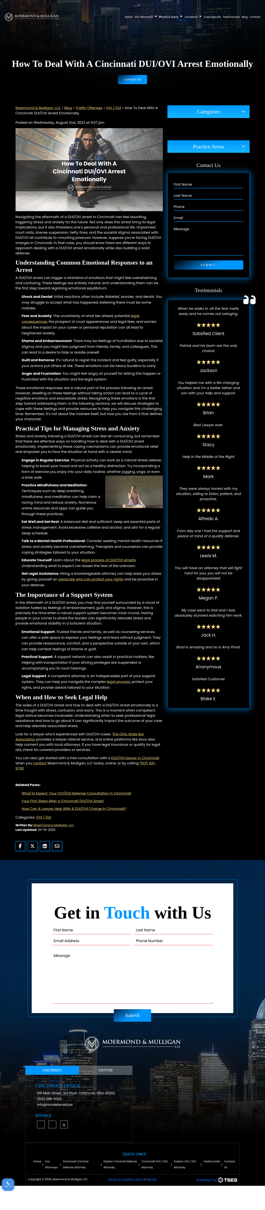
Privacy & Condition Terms (125, 1179)
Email (180, 218)
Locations (193, 17)
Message (183, 229)
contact (39, 763)
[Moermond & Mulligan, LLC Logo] (132, 1043)
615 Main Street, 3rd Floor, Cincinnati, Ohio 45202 (76, 1093)
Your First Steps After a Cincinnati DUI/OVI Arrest (63, 801)
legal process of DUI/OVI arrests (108, 560)
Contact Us (132, 79)
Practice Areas (171, 17)
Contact (254, 17)
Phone (179, 206)
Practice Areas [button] (208, 146)
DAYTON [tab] (106, 1070)
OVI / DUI (43, 817)
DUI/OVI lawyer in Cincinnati (135, 758)
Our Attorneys (146, 17)
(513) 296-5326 (49, 1099)
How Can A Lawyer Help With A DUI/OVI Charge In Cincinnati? (74, 808)
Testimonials (231, 17)
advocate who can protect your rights (90, 579)
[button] (41, 1124)
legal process (118, 681)
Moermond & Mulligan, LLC (54, 825)
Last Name (184, 195)
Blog (245, 17)
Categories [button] (208, 112)
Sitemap (151, 1179)
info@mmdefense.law (55, 1104)
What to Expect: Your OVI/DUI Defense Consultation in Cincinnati (76, 793)
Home (129, 17)
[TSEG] (204, 1180)
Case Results (212, 17)
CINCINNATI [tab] (52, 1070)
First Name (184, 184)
